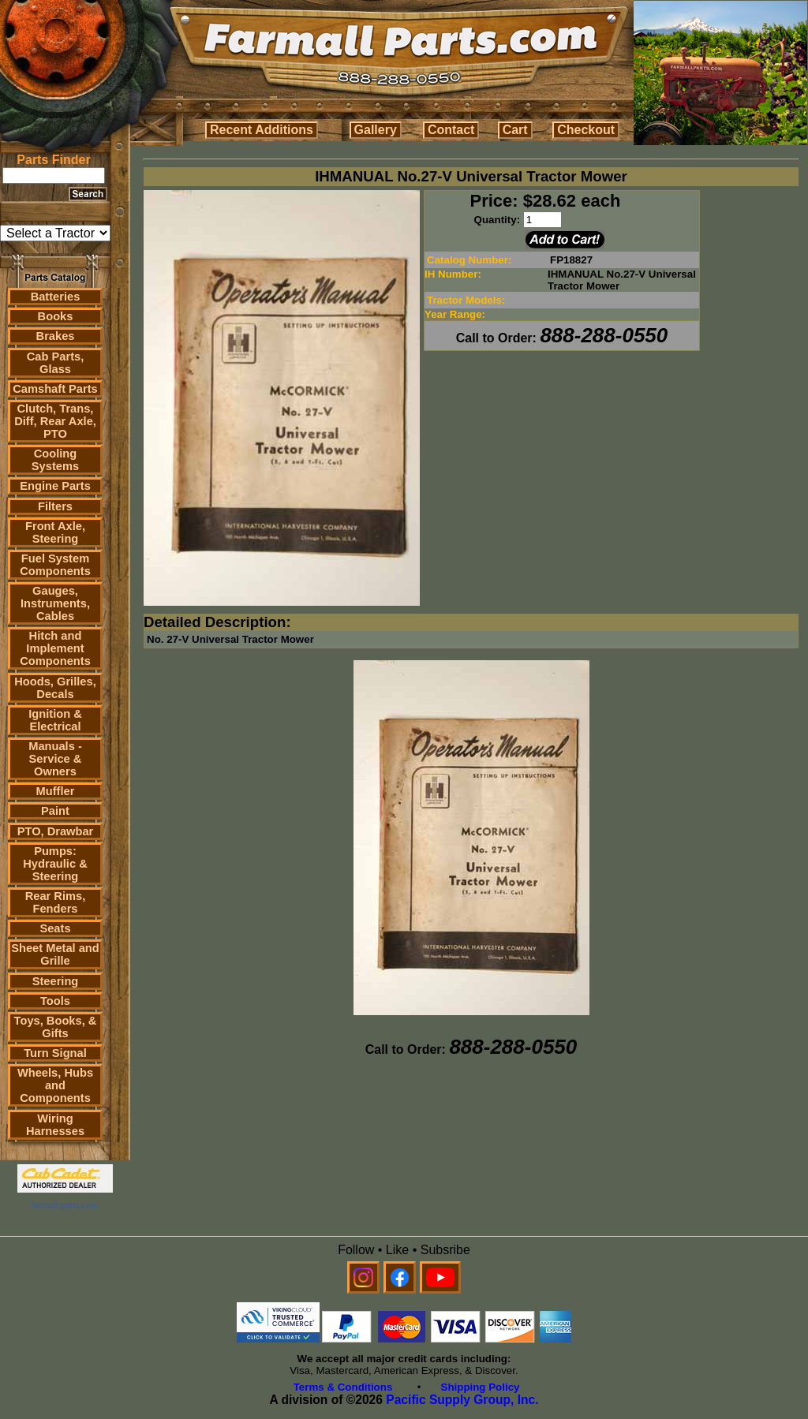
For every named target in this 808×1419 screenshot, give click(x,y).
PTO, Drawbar (55, 831)
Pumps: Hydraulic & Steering (55, 864)
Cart (515, 129)
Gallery (375, 129)
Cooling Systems (55, 459)
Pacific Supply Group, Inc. (462, 1399)
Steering (55, 981)
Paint (55, 811)
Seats (54, 928)
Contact (451, 129)
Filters (55, 506)
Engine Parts (55, 486)
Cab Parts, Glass (55, 362)
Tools (55, 1001)
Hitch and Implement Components (55, 648)
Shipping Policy (480, 1387)
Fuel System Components (55, 564)
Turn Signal (55, 1053)
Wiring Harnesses (55, 1124)
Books (55, 316)
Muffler (55, 791)
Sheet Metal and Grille (55, 954)
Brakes (55, 336)
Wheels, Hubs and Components (55, 1085)
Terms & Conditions (343, 1387)
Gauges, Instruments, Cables (55, 603)
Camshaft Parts (55, 389)
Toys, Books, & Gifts (55, 1027)
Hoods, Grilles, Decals (54, 687)
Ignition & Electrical (55, 720)
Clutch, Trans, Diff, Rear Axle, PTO (55, 421)
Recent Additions (261, 129)
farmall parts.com (65, 1205)
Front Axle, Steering (55, 532)
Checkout (586, 129)
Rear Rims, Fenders (55, 902)
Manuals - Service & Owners (55, 759)
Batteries (55, 296)
